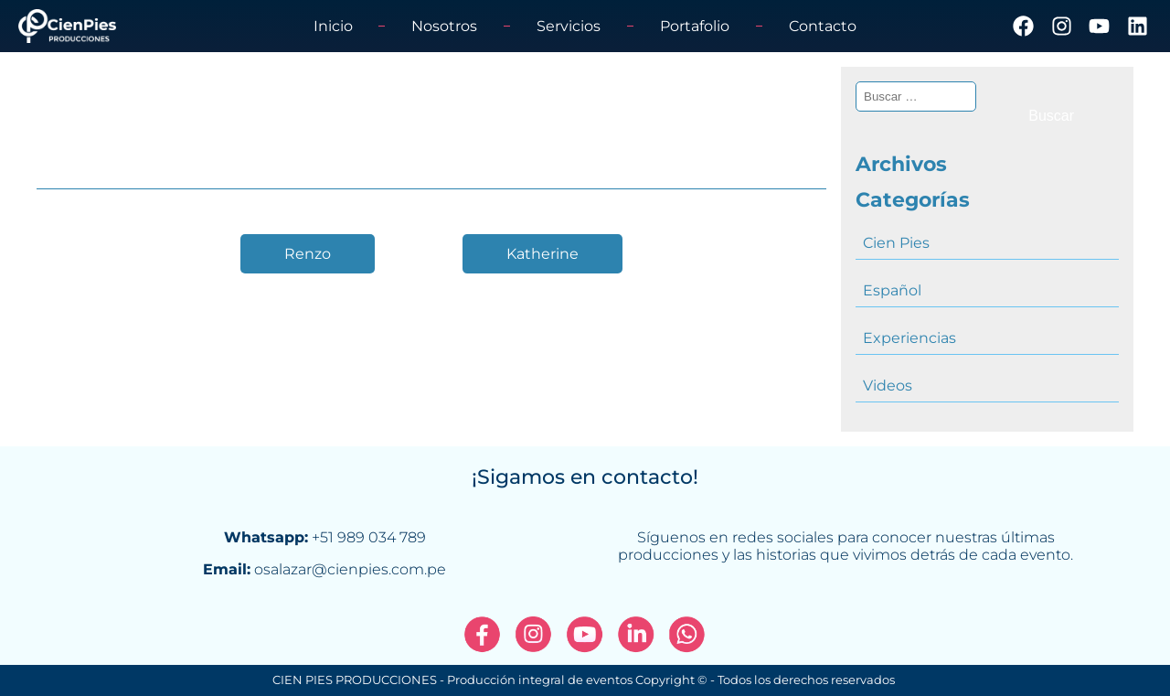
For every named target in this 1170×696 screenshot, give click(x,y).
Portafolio (694, 26)
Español (892, 290)
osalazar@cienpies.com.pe (350, 569)
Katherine (542, 253)
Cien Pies (896, 243)
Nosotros (444, 26)
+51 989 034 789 (369, 537)
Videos (887, 385)
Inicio (333, 26)
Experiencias (909, 338)
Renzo (307, 253)
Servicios (569, 26)
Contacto (822, 26)
